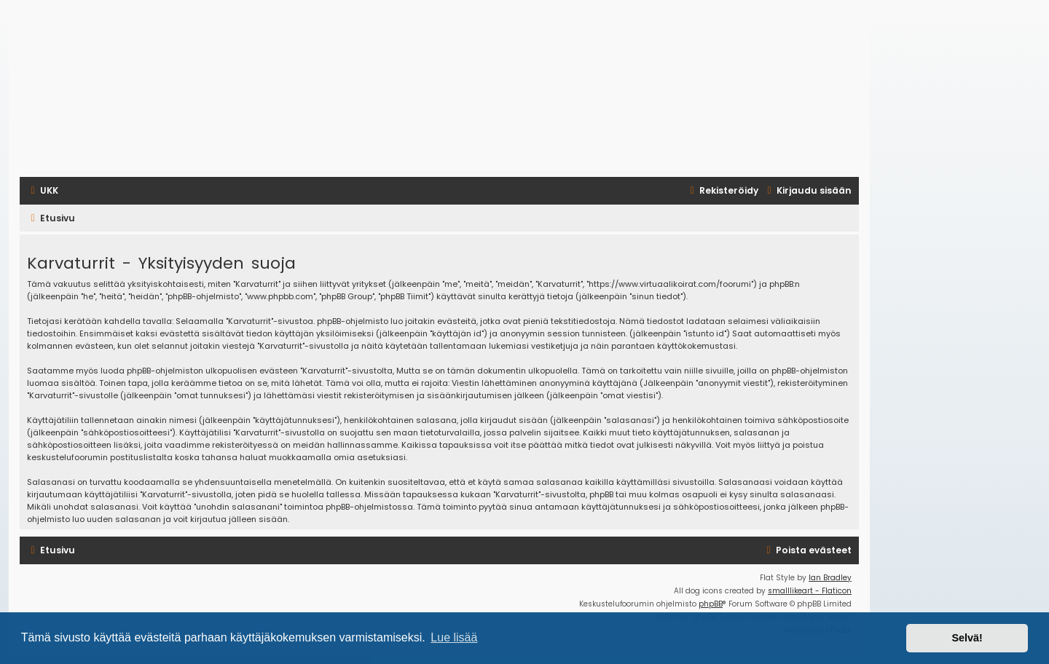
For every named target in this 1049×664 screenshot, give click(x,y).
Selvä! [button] (966, 638)
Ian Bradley (830, 577)
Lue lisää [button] (454, 637)
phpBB (711, 603)
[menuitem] (42, 190)
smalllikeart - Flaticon (810, 590)
